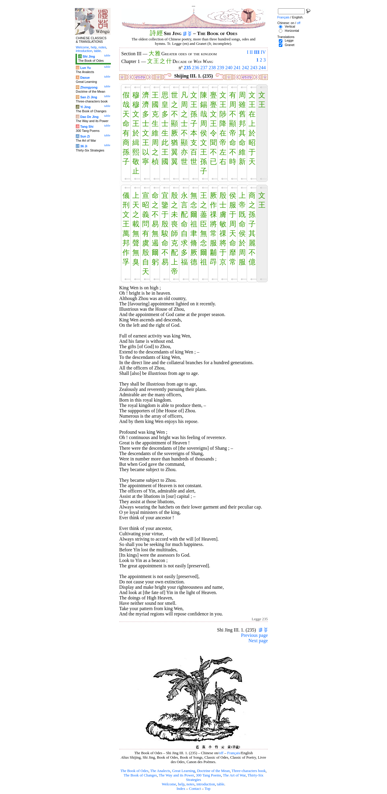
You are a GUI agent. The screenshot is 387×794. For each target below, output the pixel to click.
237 (203, 67)
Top (207, 789)
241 (237, 67)
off (221, 753)
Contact (195, 789)
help (181, 784)
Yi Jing (85, 107)
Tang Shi (86, 126)
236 (195, 67)
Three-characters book (249, 771)
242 (245, 67)
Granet (290, 45)
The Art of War (234, 775)
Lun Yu (85, 68)
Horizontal (292, 30)
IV (263, 52)
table (220, 784)
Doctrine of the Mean (213, 771)
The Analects (160, 771)
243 (253, 67)
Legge (289, 40)
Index (181, 789)
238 (212, 67)
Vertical (290, 26)
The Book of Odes (134, 771)
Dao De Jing (89, 117)
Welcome (169, 784)
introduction (205, 784)
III (256, 52)
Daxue (85, 77)
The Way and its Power (176, 775)
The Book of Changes (140, 775)
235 (187, 67)
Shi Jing (89, 56)
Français (233, 753)
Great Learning (183, 771)
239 (220, 67)
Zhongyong (88, 87)
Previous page (254, 635)
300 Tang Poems (208, 775)
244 (262, 67)
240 (228, 67)
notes (190, 784)
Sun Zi (85, 136)
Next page (258, 640)
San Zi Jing (88, 97)
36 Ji (83, 146)
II (251, 52)
